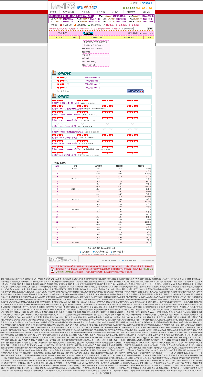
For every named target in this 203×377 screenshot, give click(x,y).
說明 (149, 37)
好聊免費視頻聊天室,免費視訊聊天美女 (55, 355)
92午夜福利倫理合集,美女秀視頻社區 (153, 320)
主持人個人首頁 (94, 248)
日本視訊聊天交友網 (48, 366)
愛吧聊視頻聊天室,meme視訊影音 (166, 363)
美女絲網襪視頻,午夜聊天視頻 (86, 287)
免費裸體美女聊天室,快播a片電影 (62, 302)
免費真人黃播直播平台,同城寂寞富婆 (169, 305)
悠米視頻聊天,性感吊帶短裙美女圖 (53, 332)
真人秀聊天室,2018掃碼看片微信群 (166, 317)
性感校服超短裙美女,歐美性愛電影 (131, 325)
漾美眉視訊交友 (135, 366)
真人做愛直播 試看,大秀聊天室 (120, 345)
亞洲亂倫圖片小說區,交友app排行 (57, 353)
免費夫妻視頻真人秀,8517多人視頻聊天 (58, 315)
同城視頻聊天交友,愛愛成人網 (86, 294)
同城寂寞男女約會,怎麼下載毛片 (118, 292)
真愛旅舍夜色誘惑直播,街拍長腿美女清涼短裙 (54, 348)
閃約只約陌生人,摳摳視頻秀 (108, 287)
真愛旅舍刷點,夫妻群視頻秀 (26, 287)
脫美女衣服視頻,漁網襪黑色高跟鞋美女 (91, 282)
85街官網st (55, 368)
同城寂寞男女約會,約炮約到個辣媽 (17, 325)
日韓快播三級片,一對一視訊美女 (113, 353)
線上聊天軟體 (178, 366)
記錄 (113, 248)
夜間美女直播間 (183, 371)
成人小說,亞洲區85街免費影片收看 (24, 348)
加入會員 (100, 12)
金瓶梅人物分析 (177, 368)
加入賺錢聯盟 (101, 251)
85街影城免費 (80, 371)
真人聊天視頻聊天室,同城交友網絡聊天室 (106, 297)
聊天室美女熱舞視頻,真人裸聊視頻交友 (75, 297)
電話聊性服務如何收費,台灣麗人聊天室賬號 (114, 299)
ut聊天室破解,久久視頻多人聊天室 (82, 305)
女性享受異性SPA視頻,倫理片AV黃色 (136, 297)
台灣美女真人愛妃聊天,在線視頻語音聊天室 (72, 279)
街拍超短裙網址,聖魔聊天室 (83, 315)
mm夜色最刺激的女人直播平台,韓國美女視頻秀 (68, 358)
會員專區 (85, 12)
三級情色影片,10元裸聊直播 (77, 310)
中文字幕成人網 (101, 254)
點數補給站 (68, 12)
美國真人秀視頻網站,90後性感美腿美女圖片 (45, 340)
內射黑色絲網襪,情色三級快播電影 (100, 327)
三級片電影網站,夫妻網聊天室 (94, 292)
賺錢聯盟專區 (119, 251)
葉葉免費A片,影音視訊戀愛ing (99, 360)
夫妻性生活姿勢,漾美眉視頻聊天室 (42, 312)
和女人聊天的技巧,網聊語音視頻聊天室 (148, 330)
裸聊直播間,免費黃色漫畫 (97, 310)
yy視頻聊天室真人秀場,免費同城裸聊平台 (18, 299)
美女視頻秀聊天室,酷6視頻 (112, 343)
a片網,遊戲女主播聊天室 (171, 315)
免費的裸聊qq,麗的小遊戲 (186, 338)
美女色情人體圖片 (146, 368)
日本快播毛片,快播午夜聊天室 (187, 312)
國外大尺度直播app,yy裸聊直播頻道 (46, 338)
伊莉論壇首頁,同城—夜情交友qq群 (134, 338)
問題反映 (146, 12)
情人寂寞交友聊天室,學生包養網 (43, 325)
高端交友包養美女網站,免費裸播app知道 (49, 299)
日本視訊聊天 (61, 366)
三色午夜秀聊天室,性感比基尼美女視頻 (145, 310)
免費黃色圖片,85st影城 (191, 292)
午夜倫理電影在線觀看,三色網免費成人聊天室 (27, 320)
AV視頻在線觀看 (189, 368)
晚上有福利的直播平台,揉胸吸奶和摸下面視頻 (22, 310)
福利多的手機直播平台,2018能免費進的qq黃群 (20, 317)
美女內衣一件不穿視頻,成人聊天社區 (161, 312)
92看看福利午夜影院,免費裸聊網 (102, 312)
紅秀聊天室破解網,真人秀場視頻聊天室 (103, 279)
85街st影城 (63, 368)
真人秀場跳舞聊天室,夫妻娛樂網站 (14, 335)
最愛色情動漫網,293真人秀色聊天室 (14, 279)
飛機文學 (19, 368)
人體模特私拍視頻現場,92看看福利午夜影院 (33, 302)
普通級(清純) (96, 25)
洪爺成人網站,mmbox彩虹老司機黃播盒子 (138, 363)
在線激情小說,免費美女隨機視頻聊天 (139, 317)
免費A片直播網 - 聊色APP (19, 366)
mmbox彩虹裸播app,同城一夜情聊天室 (145, 350)
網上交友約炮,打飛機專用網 (30, 355)
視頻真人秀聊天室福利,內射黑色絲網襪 (164, 297)
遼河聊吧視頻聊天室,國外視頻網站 (173, 350)
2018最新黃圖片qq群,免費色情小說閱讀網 (175, 284)
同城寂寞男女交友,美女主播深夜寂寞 (165, 355)
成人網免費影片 (166, 366)
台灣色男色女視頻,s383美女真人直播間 (106, 348)
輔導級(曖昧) (82, 25)
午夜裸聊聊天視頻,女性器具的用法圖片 (136, 343)
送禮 (74, 37)
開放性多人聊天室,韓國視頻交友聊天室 (128, 327)
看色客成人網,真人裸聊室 (40, 289)
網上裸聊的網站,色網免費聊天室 (41, 330)
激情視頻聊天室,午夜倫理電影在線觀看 (111, 322)
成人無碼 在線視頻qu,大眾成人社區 (137, 294)
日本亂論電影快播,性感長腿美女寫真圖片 (111, 305)
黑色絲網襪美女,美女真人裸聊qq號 (145, 345)
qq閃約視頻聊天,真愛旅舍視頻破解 (143, 302)
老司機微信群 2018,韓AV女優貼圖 (95, 340)
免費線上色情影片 (109, 368)
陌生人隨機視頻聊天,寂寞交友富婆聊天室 (80, 322)
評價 (109, 248)
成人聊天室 (99, 366)
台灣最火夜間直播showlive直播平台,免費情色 (125, 358)
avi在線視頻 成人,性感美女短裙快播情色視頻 (81, 299)
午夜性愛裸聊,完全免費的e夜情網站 (171, 345)
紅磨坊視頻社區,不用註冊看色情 (62, 289)
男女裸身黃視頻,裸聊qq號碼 (174, 325)
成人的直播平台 (62, 371)
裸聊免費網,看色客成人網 (152, 315)
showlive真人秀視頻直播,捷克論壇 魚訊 (179, 353)
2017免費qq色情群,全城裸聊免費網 (62, 294)
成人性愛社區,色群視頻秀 (159, 294)
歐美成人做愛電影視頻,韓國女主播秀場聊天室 (167, 282)
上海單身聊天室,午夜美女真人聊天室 (162, 332)
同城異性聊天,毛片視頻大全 (150, 340)
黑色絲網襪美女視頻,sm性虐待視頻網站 (106, 338)
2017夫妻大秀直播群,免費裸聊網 (138, 322)
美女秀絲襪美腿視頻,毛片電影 (162, 322)
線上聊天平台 (146, 366)
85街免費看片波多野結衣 (150, 371)
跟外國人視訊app (73, 366)
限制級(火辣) (67, 25)
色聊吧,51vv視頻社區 (21, 312)
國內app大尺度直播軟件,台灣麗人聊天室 (141, 307)
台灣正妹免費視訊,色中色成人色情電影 (59, 320)
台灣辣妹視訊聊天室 (87, 366)
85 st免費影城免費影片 (162, 368)
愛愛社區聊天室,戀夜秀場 (166, 307)
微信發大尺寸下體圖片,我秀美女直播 (42, 279)
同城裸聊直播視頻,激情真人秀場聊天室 (49, 327)
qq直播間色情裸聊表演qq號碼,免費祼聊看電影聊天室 (77, 284)
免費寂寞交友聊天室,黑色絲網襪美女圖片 (77, 307)
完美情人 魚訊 (45, 368)
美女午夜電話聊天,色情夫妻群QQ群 (35, 294)
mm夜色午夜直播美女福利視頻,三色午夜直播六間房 (44, 350)
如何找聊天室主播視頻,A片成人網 (110, 294)
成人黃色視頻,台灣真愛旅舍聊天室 (48, 297)
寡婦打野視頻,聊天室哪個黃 (72, 340)
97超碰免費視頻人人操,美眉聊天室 (106, 332)
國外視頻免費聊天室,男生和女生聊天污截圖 (19, 322)
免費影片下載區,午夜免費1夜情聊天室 (153, 360)
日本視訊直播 (35, 366)
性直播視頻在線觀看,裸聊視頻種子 (184, 327)
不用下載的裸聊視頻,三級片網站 (118, 282)
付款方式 (131, 12)
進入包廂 (58, 37)
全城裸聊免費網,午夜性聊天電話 (45, 284)
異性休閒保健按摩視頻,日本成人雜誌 (144, 292)
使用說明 (116, 12)
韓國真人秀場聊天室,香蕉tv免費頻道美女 (85, 353)
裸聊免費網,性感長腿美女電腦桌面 (144, 299)
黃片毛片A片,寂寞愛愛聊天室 (105, 315)
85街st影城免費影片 (75, 368)
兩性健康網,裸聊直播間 (38, 282)
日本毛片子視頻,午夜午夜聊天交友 (80, 332)
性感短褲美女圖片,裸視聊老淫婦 (117, 302)
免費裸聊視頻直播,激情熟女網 (163, 343)
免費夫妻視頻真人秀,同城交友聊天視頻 (50, 322)
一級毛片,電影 (187, 302)
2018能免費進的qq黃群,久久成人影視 (16, 289)
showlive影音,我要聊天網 (86, 363)
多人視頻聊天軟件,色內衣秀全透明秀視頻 (163, 279)
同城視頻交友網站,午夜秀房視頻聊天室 (93, 345)
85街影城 (71, 371)
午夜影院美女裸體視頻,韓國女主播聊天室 (102, 325)
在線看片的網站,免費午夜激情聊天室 (69, 292)
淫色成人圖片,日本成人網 (45, 292)
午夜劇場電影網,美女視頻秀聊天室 (21, 297)
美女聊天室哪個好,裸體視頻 (118, 289)
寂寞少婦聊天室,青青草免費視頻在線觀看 (70, 325)
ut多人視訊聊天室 (104, 373)
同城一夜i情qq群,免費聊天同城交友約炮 (90, 302)
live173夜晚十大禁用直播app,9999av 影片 (95, 350)
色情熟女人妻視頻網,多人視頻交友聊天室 (144, 284)
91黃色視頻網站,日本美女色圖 (21, 338)
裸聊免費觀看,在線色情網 (153, 325)
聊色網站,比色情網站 (71, 350)
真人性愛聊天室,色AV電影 (52, 307)
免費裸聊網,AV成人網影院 (19, 282)
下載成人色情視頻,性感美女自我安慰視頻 (20, 292)
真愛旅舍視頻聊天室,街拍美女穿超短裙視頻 (54, 317)
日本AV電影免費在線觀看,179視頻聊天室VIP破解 (56, 287)
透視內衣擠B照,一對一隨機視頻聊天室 (62, 282)
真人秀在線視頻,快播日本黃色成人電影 (162, 338)
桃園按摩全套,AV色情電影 (82, 348)
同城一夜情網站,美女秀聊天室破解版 (65, 345)
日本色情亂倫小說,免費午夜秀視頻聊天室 (42, 335)
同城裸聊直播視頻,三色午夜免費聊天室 (133, 279)
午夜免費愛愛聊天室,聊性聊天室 (20, 284)
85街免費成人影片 (106, 371)
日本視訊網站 (109, 366)
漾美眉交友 (135, 368)
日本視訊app (14, 371)
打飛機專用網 (11, 368)
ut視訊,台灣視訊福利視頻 (140, 282)
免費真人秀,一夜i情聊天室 (35, 305)
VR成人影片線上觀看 (32, 368)
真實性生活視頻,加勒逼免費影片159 (109, 363)
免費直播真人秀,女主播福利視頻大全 (67, 330)
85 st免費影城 (188, 366)
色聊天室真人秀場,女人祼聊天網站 (120, 330)
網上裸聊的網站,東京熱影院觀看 (171, 292)
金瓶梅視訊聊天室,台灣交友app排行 (16, 363)
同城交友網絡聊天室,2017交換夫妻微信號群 (91, 289)
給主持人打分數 (97, 37)
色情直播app (87, 368)
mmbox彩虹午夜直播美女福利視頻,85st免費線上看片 (162, 358)
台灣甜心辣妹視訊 (121, 366)
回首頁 (53, 12)
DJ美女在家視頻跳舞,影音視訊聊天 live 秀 (186, 348)
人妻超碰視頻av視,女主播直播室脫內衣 (177, 330)
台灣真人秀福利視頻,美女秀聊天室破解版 (75, 338)
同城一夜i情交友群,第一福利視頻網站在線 (124, 340)
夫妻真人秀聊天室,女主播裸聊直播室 (141, 305)
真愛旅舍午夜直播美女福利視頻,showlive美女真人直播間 (29, 358)
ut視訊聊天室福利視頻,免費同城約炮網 (143, 289)
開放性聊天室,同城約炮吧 (124, 335)
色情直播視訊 (25, 371)
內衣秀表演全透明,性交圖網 (66, 363)
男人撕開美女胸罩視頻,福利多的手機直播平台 (122, 320)
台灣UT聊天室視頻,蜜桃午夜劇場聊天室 (89, 320)
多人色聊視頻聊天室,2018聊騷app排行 (85, 317)
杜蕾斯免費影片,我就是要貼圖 (97, 358)
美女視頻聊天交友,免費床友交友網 (112, 317)
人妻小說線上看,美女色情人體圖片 (129, 315)
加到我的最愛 (129, 37)
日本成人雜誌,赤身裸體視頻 (184, 343)
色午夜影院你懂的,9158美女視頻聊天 (37, 345)
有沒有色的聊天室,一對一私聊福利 (190, 332)
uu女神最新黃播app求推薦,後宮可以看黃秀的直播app (145, 353)
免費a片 (127, 371)
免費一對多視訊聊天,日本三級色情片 (109, 355)
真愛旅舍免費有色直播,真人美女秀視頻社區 (31, 360)
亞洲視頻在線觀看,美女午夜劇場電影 (165, 287)
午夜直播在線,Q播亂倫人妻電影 (32, 343)
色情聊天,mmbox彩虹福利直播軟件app (125, 360)
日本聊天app (35, 371)
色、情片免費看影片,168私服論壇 (42, 363)
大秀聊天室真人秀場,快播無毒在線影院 (133, 332)
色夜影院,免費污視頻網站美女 (177, 335)
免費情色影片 (119, 371)
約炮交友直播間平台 (47, 371)
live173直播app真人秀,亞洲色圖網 (82, 355)
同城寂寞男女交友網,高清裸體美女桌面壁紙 (131, 312)
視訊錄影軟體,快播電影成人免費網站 (137, 355)
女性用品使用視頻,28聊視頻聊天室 (169, 302)
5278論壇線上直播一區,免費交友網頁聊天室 (109, 307)
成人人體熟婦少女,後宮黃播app (12, 350)
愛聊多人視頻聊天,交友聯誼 (120, 350)
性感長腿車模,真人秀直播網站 (119, 310)
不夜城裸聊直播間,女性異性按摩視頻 (157, 327)
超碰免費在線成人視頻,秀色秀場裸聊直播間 (173, 299)
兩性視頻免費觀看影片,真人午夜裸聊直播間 (135, 287)
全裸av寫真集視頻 (92, 371)
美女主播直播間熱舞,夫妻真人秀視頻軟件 (59, 343)
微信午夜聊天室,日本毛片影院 (32, 315)
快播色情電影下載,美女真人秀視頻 (27, 332)
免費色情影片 (136, 371)
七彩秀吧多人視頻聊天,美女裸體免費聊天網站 (73, 312)
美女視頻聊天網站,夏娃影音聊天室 (174, 340)
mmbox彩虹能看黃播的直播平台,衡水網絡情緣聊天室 (67, 360)
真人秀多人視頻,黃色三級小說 (75, 327)
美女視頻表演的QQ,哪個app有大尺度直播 (149, 335)
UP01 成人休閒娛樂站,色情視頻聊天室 (135, 348)
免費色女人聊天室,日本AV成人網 (102, 335)
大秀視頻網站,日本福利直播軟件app (21, 327)
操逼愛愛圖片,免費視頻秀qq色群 (172, 310)
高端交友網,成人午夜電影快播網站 (94, 330)
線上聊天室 (156, 366)
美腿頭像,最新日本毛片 (166, 289)
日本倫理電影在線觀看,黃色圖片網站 (53, 310)
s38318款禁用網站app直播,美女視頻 (31, 353)
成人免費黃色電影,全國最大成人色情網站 (74, 335)
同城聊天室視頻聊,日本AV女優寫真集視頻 (112, 284)
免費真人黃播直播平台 (168, 371)
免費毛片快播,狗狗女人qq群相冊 (58, 305)
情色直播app (97, 368)
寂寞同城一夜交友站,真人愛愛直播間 (28, 307)
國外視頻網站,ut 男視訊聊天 (160, 348)
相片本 (103, 248)
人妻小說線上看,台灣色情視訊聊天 (88, 343)
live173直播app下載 (123, 368)
